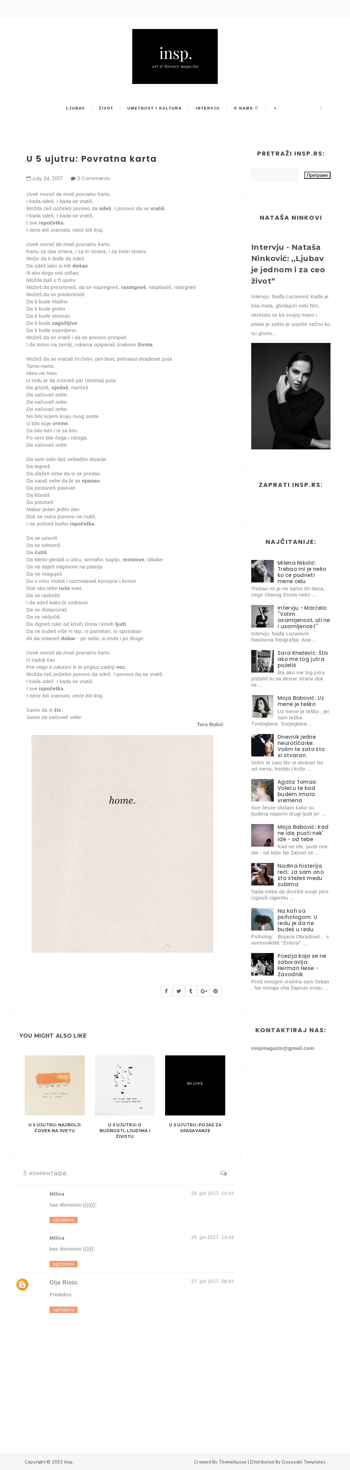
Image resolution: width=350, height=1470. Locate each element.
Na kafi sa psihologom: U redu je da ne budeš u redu (297, 920)
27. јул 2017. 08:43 (212, 1281)
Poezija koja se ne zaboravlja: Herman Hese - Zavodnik (302, 965)
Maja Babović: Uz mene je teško (301, 701)
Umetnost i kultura (154, 108)
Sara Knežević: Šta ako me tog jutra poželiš (303, 659)
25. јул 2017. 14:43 (212, 1193)
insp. (69, 1462)
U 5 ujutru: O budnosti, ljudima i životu (124, 1130)
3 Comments (93, 178)
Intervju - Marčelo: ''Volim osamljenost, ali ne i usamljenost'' (304, 617)
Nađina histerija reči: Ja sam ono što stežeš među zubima (301, 875)
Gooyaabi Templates (303, 1462)
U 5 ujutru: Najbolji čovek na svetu (54, 1127)
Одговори (63, 1220)
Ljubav (76, 108)
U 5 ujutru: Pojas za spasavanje (195, 1127)
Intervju (208, 108)
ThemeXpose (232, 1462)
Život (106, 108)
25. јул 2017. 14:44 (212, 1237)
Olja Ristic (64, 1282)
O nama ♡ (245, 108)
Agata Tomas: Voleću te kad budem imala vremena (298, 791)
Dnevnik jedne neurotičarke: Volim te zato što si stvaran (301, 746)
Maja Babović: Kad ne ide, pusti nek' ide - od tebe (303, 833)
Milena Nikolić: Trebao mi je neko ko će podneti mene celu (302, 572)
